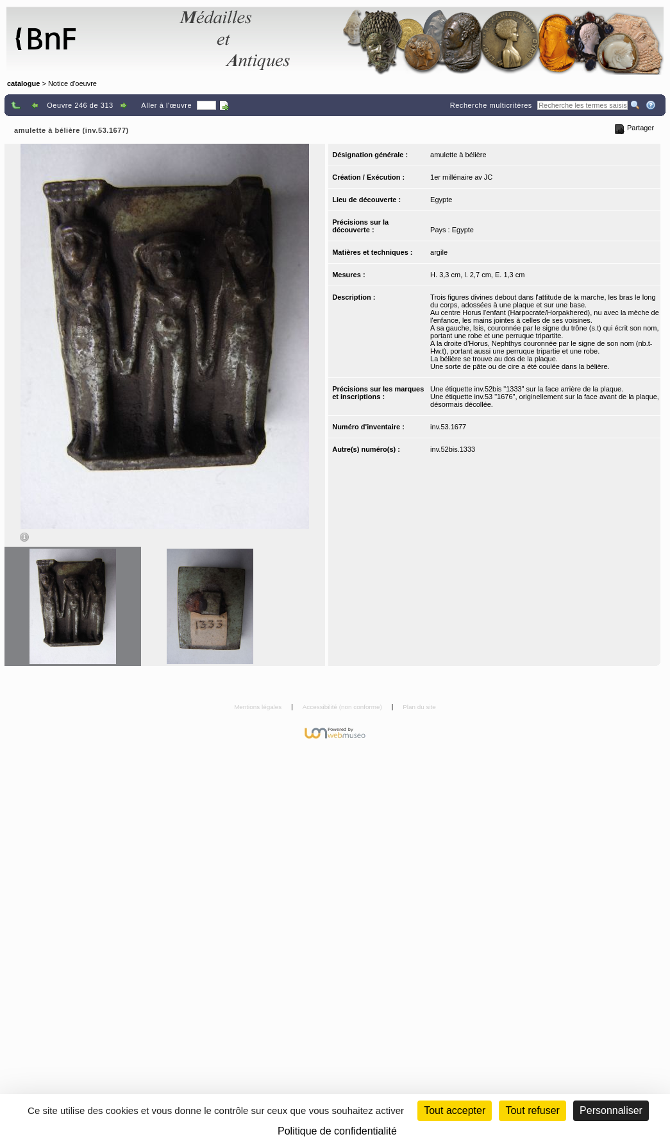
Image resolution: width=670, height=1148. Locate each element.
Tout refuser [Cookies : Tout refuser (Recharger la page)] (532, 1110)
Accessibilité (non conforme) (343, 706)
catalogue (23, 83)
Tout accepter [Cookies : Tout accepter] (454, 1110)
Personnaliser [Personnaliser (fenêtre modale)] (611, 1110)
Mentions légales (258, 706)
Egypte (441, 199)
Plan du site (419, 706)
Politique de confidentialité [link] (337, 1131)
